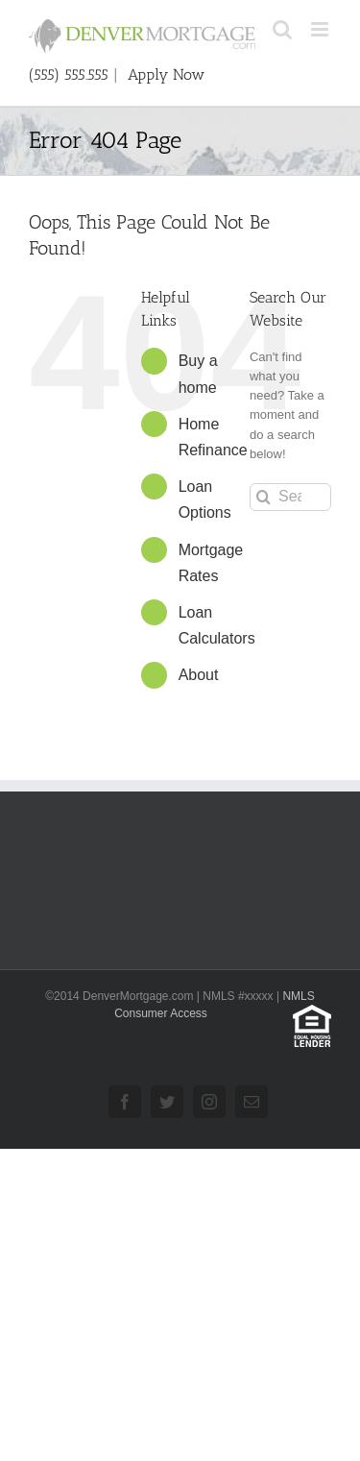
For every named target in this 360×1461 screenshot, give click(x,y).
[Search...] (290, 497)
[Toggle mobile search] (282, 29)
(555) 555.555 (71, 74)
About (199, 675)
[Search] (263, 497)
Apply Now (166, 74)
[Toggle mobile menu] (321, 29)
